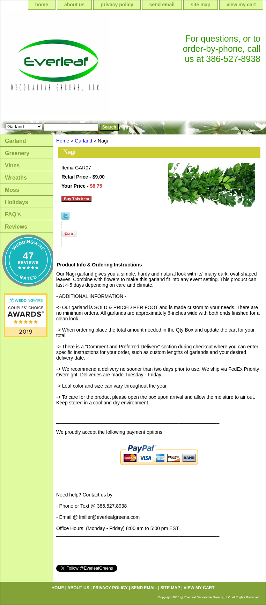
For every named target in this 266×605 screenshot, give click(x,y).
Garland (83, 141)
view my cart (241, 4)
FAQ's (13, 214)
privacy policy (117, 4)
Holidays (16, 202)
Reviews (16, 227)
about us (74, 4)
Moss (12, 190)
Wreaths (16, 178)
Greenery (17, 153)
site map (200, 4)
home (41, 4)
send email (162, 4)
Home (62, 141)
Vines (12, 165)
